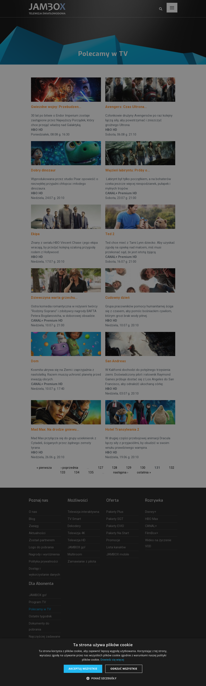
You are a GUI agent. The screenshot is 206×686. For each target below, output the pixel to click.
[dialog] (103, 343)
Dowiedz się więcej (112, 659)
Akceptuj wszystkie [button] (83, 669)
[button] (103, 678)
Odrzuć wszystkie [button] (123, 669)
